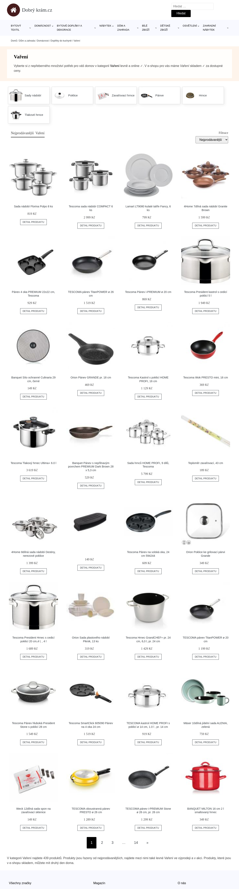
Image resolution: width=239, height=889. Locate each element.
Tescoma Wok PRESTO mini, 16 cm (205, 377)
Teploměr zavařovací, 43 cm (205, 463)
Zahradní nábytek (209, 27)
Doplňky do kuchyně (61, 40)
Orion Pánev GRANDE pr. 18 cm (91, 377)
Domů (14, 40)
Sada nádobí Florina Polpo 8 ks (33, 206)
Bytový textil (16, 27)
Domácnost (43, 25)
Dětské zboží (165, 27)
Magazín (99, 883)
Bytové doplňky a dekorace (69, 27)
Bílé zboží (145, 27)
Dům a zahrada (123, 27)
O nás (182, 883)
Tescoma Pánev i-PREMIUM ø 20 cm (148, 291)
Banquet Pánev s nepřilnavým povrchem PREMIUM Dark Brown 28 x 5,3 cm (90, 466)
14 (136, 843)
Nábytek (105, 25)
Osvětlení (190, 25)
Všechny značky (20, 883)
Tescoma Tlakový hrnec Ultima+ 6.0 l (33, 463)
